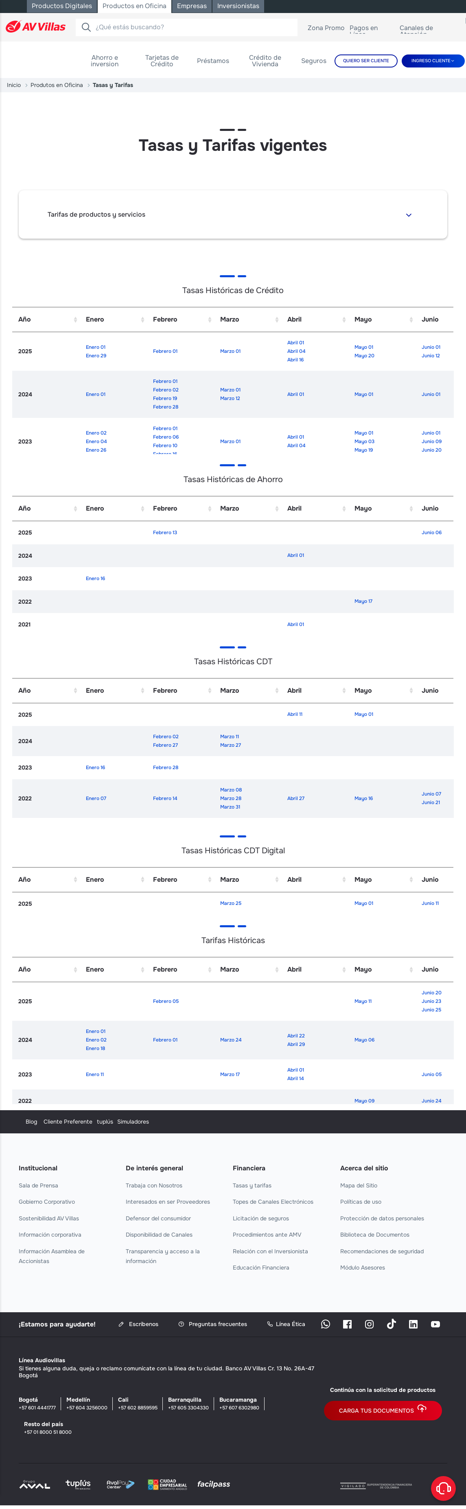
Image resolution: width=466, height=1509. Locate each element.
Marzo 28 (230, 798)
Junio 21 (431, 802)
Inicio (14, 85)
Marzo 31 (230, 807)
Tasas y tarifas (252, 1185)
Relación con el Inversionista (270, 1251)
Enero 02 (96, 433)
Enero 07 (96, 798)
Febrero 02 (166, 390)
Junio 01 (431, 347)
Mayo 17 (363, 601)
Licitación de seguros (261, 1218)
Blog (24, 1121)
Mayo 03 (364, 441)
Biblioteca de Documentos (374, 1234)
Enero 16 (95, 578)
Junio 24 (432, 1101)
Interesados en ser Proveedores (168, 1201)
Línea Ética (286, 1324)
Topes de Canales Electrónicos (273, 1201)
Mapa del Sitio (358, 1185)
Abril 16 (295, 360)
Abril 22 (296, 1036)
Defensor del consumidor (158, 1218)
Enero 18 (95, 1048)
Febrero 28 (165, 407)
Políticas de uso (360, 1201)
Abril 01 (295, 342)
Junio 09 (432, 441)
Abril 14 (295, 1078)
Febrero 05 (166, 1001)
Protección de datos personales (382, 1218)
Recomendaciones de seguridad (382, 1251)
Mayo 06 (364, 1040)
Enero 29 (96, 355)
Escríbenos (138, 1324)
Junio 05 (432, 1074)
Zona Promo (327, 29)
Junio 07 (431, 794)
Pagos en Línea (373, 31)
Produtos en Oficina (57, 85)
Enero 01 (95, 347)
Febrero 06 (166, 437)
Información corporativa (50, 1234)
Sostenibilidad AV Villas (49, 1218)
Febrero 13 (165, 532)
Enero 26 (96, 450)
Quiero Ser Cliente (366, 60)
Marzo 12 (230, 398)
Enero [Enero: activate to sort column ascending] (95, 319)
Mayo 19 (363, 450)
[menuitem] (105, 60)
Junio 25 (431, 1010)
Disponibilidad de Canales (159, 1234)
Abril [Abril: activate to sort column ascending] (294, 319)
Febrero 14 (165, 798)
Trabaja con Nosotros (154, 1185)
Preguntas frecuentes (212, 1324)
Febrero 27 (165, 745)
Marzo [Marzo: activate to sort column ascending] (229, 319)
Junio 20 (432, 450)
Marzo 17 (230, 1074)
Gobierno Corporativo (47, 1201)
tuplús (241, 1121)
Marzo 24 (231, 1040)
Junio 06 (432, 532)
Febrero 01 (165, 351)
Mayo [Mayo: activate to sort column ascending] (363, 319)
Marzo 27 (230, 745)
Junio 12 (431, 355)
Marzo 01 (230, 351)
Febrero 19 (165, 398)
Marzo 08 (231, 790)
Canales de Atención (430, 31)
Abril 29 (296, 1044)
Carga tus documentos (383, 1410)
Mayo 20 (364, 355)
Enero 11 (95, 1074)
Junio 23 (431, 1001)
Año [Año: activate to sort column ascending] (24, 319)
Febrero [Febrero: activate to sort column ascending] (165, 319)
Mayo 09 (364, 1101)
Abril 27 (295, 798)
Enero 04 (96, 441)
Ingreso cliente (431, 60)
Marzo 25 (230, 903)
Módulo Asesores (362, 1267)
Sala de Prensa (38, 1185)
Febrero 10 (165, 445)
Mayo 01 (363, 347)
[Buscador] (86, 27)
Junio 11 (430, 903)
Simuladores (356, 1121)
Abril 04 (296, 351)
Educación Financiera (261, 1267)
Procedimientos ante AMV (267, 1234)
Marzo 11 (229, 736)
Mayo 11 (363, 1001)
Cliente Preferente (150, 1121)
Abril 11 (294, 714)
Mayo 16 (363, 798)
